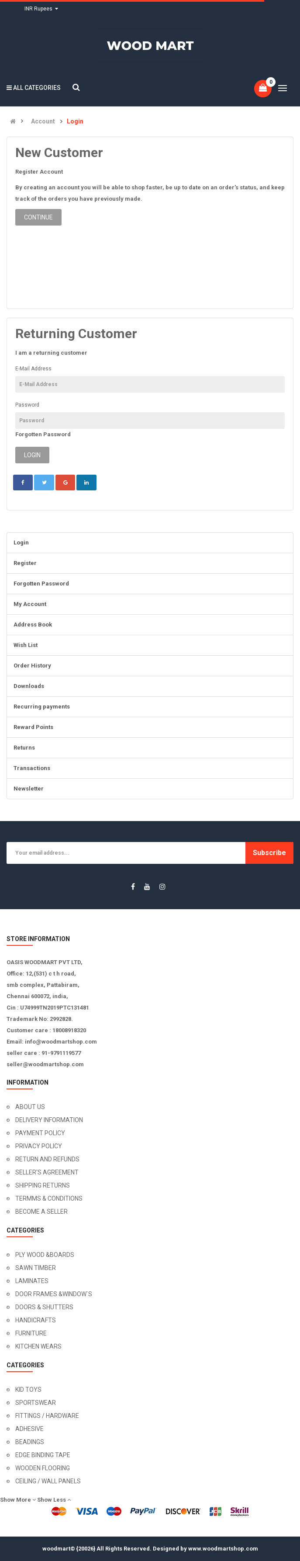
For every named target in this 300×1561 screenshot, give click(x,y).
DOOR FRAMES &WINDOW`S (53, 1294)
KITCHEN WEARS (38, 1346)
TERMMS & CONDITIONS (49, 1198)
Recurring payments (42, 706)
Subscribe (269, 853)
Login (75, 121)
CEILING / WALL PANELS (48, 1481)
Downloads (29, 686)
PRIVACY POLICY (38, 1146)
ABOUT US (30, 1106)
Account (43, 121)
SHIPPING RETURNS (42, 1185)
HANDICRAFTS (35, 1320)
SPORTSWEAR (35, 1402)
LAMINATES (31, 1280)
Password (27, 405)
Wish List (26, 645)
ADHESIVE (29, 1428)
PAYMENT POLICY (40, 1133)
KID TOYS (28, 1389)
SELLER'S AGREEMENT (47, 1172)
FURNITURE (31, 1333)
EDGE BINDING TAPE (42, 1454)
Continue (38, 217)
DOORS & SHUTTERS (44, 1307)
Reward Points (33, 727)
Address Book (33, 624)
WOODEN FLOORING (42, 1468)
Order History (32, 665)
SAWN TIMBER (35, 1267)
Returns (24, 747)
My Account (30, 604)
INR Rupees (41, 9)
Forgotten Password (43, 434)
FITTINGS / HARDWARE (47, 1415)
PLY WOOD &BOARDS (44, 1254)
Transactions (32, 768)
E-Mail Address (33, 369)
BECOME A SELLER (41, 1211)
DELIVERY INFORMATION (49, 1119)
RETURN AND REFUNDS (47, 1159)
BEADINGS (29, 1441)
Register (25, 563)
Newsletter (29, 788)
